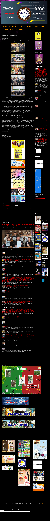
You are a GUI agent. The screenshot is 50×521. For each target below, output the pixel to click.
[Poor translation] (2, 510)
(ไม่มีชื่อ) (6, 264)
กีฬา (16, 29)
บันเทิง (11, 29)
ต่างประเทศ (5, 29)
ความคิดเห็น (38, 151)
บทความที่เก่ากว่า (30, 209)
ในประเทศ (36, 26)
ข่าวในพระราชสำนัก (13, 26)
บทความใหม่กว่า (5, 209)
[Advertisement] (18, 216)
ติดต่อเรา (21, 29)
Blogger (43, 503)
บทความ (37, 150)
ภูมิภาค (42, 26)
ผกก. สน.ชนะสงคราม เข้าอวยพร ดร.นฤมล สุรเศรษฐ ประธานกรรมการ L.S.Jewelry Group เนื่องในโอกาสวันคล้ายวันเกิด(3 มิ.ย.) (41, 119)
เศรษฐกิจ (29, 26)
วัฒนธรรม (23, 26)
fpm (36, 503)
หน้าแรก (5, 26)
